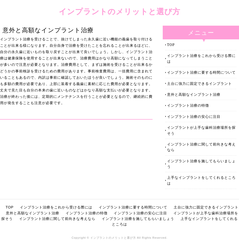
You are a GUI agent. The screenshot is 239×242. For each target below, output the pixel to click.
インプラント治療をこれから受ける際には (201, 58)
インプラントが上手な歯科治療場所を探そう (201, 130)
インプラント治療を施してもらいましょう (201, 163)
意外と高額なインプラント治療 (193, 94)
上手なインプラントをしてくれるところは (201, 180)
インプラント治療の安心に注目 (193, 116)
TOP (171, 44)
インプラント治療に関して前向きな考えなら (201, 147)
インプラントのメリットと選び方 (119, 11)
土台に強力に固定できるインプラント (199, 83)
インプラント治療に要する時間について (201, 72)
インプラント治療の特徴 (188, 105)
